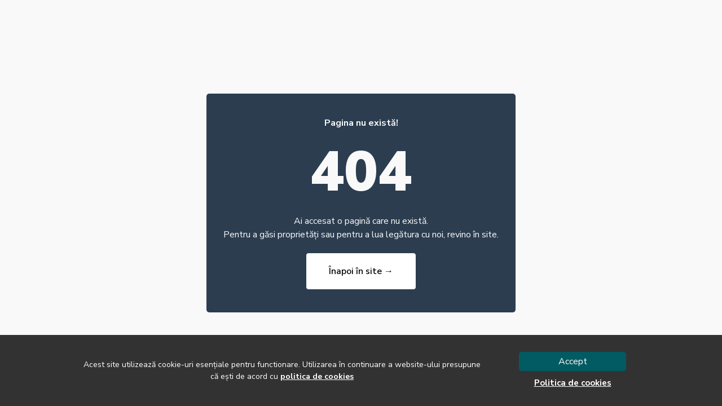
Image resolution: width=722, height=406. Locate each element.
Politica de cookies (572, 383)
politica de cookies (317, 376)
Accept (572, 361)
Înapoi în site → (361, 271)
